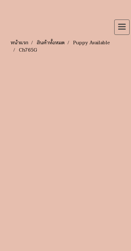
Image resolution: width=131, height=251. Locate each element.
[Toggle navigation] (122, 27)
